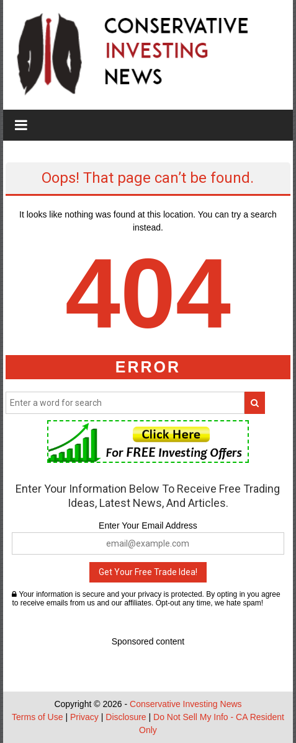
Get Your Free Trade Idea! (148, 572)
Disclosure (125, 717)
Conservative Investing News (186, 704)
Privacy (84, 717)
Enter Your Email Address (148, 525)
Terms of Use (37, 717)
